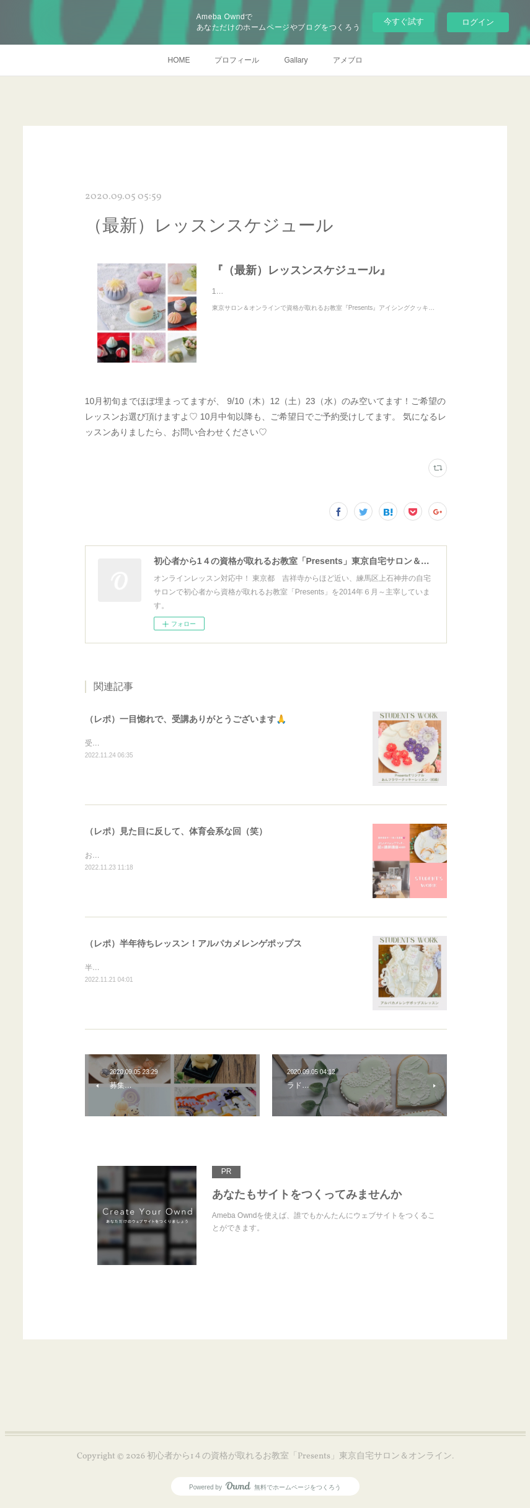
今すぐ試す (404, 21)
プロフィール (236, 60)
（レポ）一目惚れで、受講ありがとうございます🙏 (185, 719)
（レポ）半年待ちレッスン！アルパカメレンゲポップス (193, 943)
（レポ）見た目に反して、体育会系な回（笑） (176, 831)
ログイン (478, 22)
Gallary (295, 60)
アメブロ (348, 60)
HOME (178, 60)
